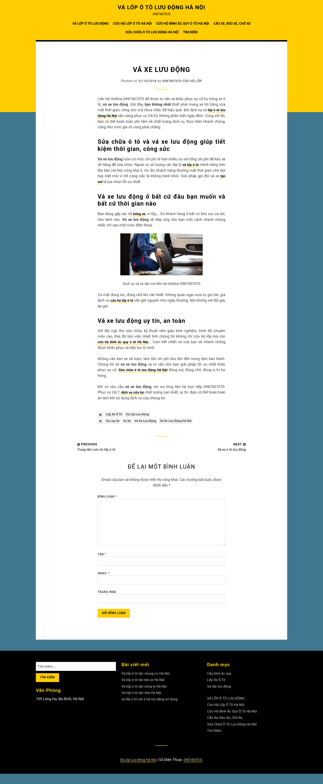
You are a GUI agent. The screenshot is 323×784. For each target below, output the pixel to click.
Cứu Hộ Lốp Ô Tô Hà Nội (132, 23)
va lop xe (113, 420)
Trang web (107, 601)
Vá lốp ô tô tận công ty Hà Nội (146, 698)
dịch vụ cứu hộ (135, 390)
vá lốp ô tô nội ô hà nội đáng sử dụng (152, 711)
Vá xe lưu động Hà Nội (181, 420)
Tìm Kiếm (190, 32)
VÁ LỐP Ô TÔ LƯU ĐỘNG (91, 23)
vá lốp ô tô (190, 164)
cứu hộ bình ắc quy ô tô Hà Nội (124, 340)
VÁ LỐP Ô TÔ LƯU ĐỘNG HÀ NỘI (161, 7)
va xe (129, 420)
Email (104, 581)
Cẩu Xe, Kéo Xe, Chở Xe (231, 23)
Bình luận (107, 495)
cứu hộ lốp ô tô (124, 299)
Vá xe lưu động (148, 420)
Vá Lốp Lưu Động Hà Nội (137, 770)
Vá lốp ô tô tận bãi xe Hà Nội (145, 692)
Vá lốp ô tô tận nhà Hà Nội (143, 704)
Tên (102, 561)
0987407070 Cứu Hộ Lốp (183, 81)
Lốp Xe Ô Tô (114, 413)
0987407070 (194, 770)
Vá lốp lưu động (140, 413)
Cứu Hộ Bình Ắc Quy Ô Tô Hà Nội (182, 23)
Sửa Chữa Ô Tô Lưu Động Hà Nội (152, 32)
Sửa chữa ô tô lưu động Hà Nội (143, 368)
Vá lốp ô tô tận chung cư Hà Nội (148, 685)
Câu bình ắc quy (220, 685)
